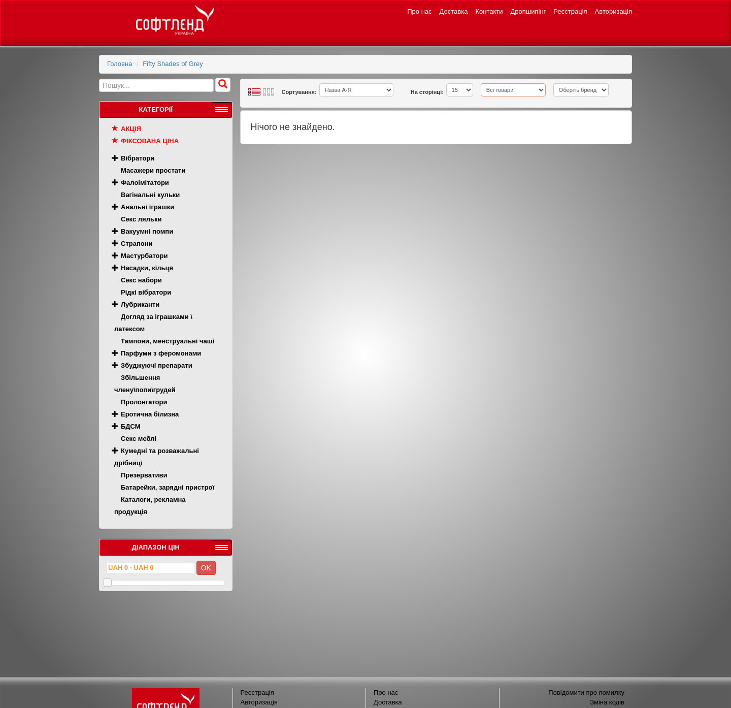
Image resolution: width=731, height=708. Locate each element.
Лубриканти (140, 304)
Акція (131, 129)
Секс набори (141, 280)
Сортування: (299, 92)
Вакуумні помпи (147, 231)
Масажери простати (153, 170)
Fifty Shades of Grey (173, 64)
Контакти (489, 11)
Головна (119, 64)
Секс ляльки (141, 219)
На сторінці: (427, 92)
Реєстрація (570, 11)
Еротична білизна (150, 414)
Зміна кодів (607, 702)
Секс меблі (138, 438)
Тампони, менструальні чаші (167, 341)
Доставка (454, 11)
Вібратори (137, 158)
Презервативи (144, 475)
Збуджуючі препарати (156, 365)
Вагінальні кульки (150, 195)
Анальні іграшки (147, 207)
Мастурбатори (144, 256)
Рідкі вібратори (146, 292)
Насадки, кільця (147, 268)
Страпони (137, 243)
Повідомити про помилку (586, 692)
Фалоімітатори (145, 182)
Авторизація (613, 11)
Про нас (419, 11)
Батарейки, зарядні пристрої (167, 487)
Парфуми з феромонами (161, 353)
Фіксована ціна (150, 141)
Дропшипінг (528, 11)
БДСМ (131, 426)
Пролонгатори (144, 402)
